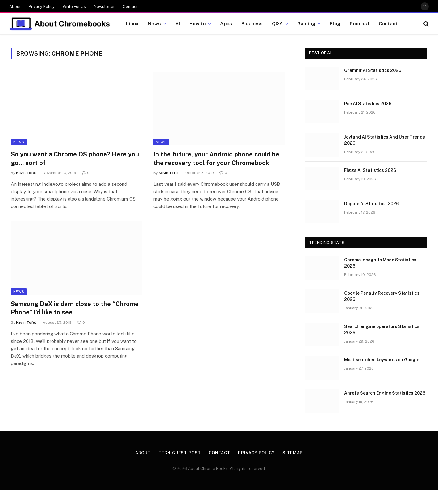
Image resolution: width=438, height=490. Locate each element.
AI (177, 23)
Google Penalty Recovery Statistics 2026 (381, 296)
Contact (130, 6)
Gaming (306, 23)
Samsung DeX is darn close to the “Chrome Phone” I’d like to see (75, 308)
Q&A (277, 23)
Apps (226, 23)
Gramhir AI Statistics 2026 (372, 70)
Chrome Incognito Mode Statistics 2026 (380, 262)
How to (197, 23)
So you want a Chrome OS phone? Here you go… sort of (75, 158)
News (154, 23)
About (15, 6)
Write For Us (74, 6)
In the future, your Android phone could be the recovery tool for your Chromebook (216, 158)
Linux (132, 23)
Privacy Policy (42, 6)
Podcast (359, 23)
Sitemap (292, 453)
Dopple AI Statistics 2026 (371, 203)
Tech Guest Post (179, 453)
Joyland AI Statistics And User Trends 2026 (384, 140)
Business (252, 23)
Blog (335, 23)
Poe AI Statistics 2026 (367, 103)
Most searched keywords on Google (381, 359)
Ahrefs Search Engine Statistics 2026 (384, 393)
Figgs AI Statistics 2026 (370, 170)
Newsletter (104, 6)
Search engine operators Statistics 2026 (381, 329)
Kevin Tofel (26, 173)
